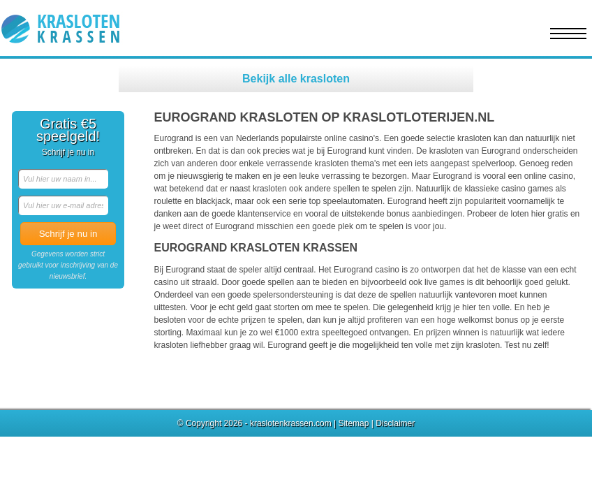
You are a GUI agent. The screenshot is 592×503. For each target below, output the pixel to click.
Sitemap (353, 423)
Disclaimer (395, 423)
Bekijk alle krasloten (296, 79)
